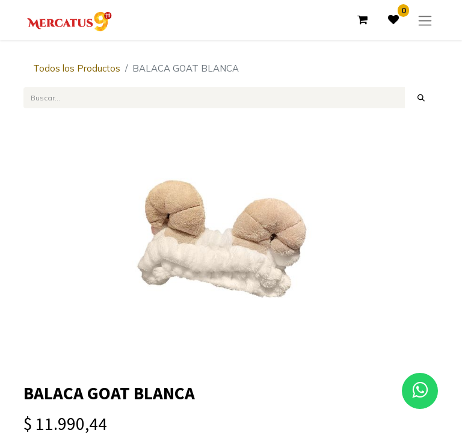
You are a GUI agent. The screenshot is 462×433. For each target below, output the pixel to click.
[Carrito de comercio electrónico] (362, 20)
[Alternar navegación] (425, 20)
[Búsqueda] (421, 97)
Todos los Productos (76, 68)
